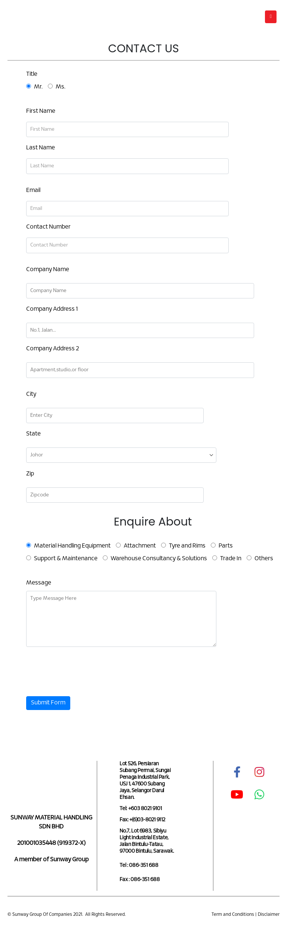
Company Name (47, 269)
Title (31, 74)
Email (33, 190)
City (31, 394)
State (33, 434)
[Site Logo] (28, 16)
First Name (40, 111)
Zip (30, 474)
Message (38, 583)
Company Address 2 (52, 348)
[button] (271, 16)
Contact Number (48, 227)
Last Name (40, 148)
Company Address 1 (52, 309)
